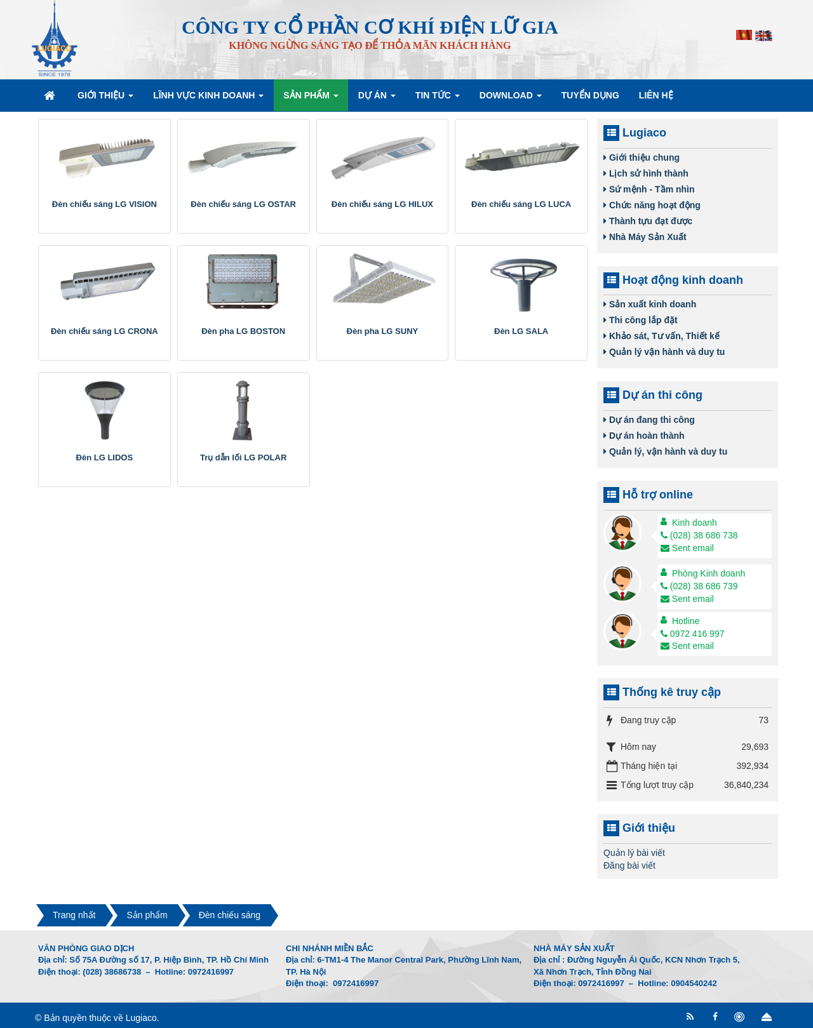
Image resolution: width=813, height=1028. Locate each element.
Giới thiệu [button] (105, 99)
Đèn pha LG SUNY (383, 331)
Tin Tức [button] (437, 99)
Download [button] (511, 99)
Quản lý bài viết (634, 853)
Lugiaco (141, 1018)
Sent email (687, 548)
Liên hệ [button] (656, 95)
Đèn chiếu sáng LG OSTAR (243, 204)
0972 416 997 (693, 634)
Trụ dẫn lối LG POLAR (243, 457)
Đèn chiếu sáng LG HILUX (382, 204)
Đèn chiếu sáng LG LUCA (521, 204)
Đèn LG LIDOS (104, 457)
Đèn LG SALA (521, 331)
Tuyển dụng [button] (590, 95)
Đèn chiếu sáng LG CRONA (104, 331)
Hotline (686, 621)
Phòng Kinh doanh (708, 573)
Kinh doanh (694, 522)
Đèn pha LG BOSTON (243, 331)
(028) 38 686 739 (699, 586)
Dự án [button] (377, 99)
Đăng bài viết (629, 865)
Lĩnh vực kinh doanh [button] (208, 99)
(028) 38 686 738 (699, 535)
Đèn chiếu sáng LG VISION (104, 204)
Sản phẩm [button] (310, 99)
